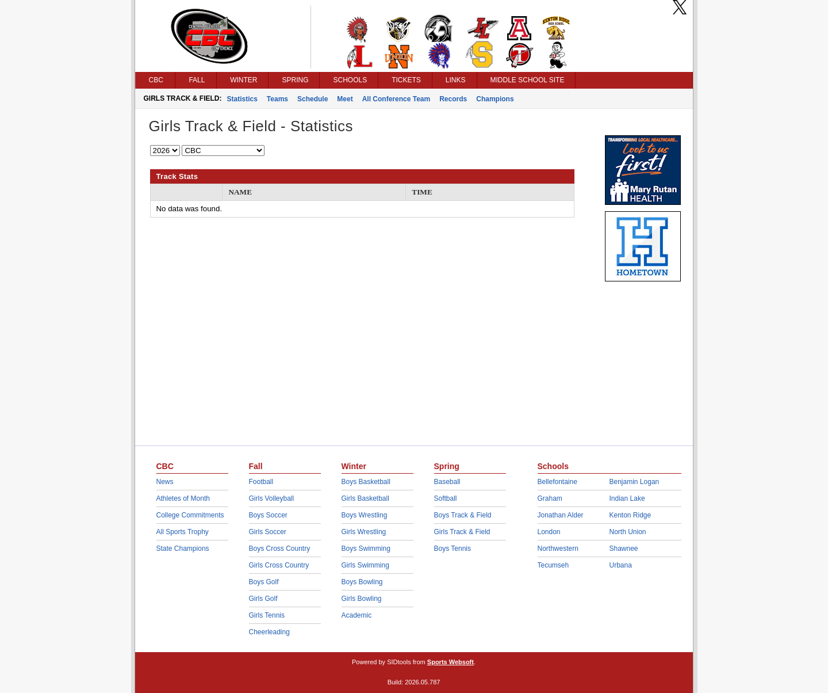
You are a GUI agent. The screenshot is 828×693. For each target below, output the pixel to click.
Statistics (242, 99)
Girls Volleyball (271, 498)
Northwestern (558, 548)
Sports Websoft (450, 661)
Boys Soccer (268, 515)
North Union (628, 532)
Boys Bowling (362, 582)
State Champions (182, 548)
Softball (445, 498)
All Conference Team (396, 99)
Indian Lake (627, 498)
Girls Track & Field (462, 532)
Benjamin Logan (635, 482)
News (165, 482)
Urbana (621, 565)
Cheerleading (269, 632)
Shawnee (624, 548)
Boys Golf (264, 582)
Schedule (312, 99)
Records (453, 99)
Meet (344, 99)
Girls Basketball (365, 498)
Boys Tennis (452, 548)
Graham (550, 498)
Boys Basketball (366, 482)
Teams (277, 99)
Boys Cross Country (279, 548)
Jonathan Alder (561, 515)
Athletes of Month (183, 498)
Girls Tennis (267, 615)
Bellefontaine (557, 482)
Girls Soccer (267, 532)
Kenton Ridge (630, 515)
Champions (494, 99)
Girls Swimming (365, 565)
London (549, 532)
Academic (357, 615)
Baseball (447, 482)
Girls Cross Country (279, 565)
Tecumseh (553, 565)
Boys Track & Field (463, 515)
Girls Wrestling (364, 532)
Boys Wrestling (365, 515)
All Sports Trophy (182, 532)
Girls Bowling (362, 599)
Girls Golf (263, 599)
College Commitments (190, 515)
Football (261, 482)
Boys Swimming (366, 548)
